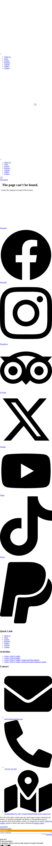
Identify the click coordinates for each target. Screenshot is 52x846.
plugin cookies (39, 823)
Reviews (7, 63)
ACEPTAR (4, 827)
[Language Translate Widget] (26, 833)
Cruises (6, 61)
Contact (7, 68)
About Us (7, 57)
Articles (7, 64)
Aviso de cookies (6, 829)
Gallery (6, 66)
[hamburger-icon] (1, 159)
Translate (46, 834)
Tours (6, 59)
